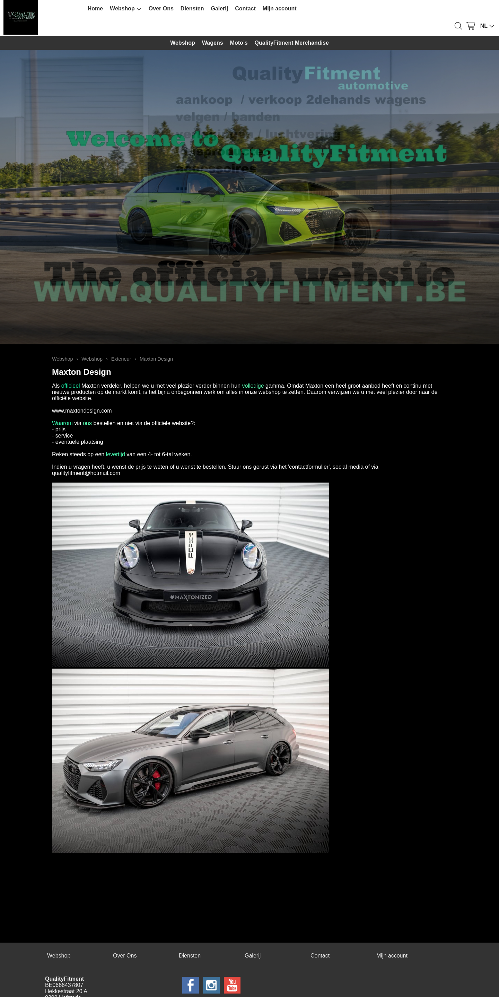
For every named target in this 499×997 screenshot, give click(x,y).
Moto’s (239, 43)
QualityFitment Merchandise (292, 43)
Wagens (212, 43)
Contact (245, 8)
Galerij (219, 8)
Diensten (192, 8)
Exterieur (121, 359)
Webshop (126, 9)
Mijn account (280, 8)
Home (95, 8)
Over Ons (161, 8)
